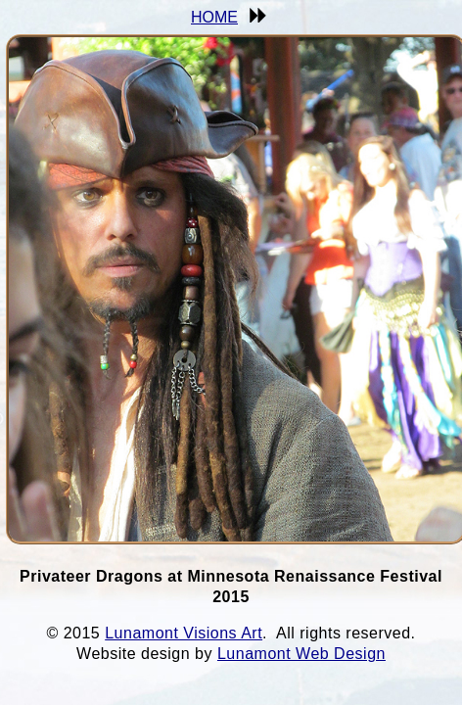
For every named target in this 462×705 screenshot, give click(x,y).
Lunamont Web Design (301, 653)
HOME (214, 17)
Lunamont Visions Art (183, 633)
